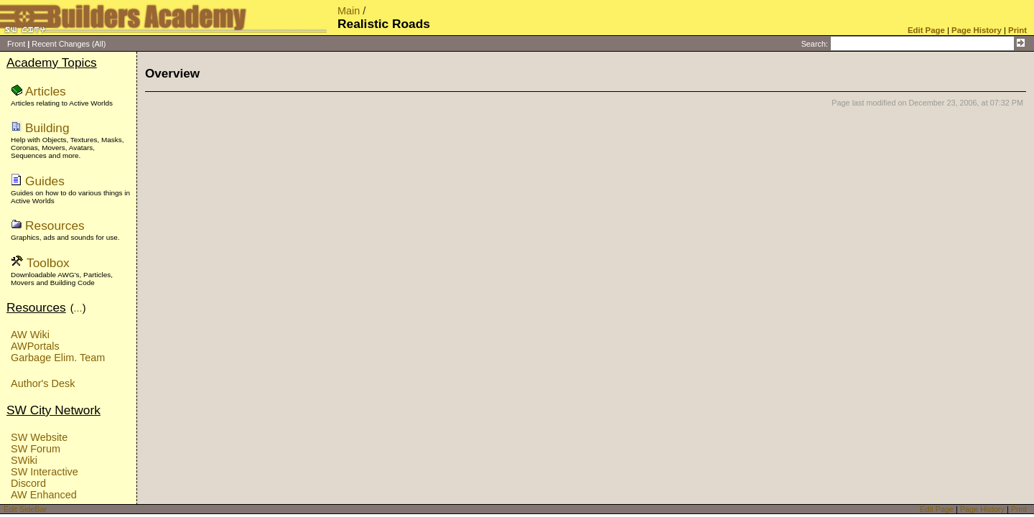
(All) (99, 43)
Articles (45, 91)
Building (47, 128)
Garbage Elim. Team (58, 357)
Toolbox (48, 263)
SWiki (24, 460)
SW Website (39, 437)
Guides (45, 181)
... (78, 308)
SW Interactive (44, 472)
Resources (55, 225)
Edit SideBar (25, 509)
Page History (982, 509)
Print (1019, 509)
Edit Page (937, 509)
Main (348, 11)
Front (16, 43)
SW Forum (35, 449)
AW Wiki (30, 334)
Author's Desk (43, 383)
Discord (28, 483)
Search (813, 43)
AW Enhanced (44, 494)
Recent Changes (61, 43)
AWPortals (35, 346)
